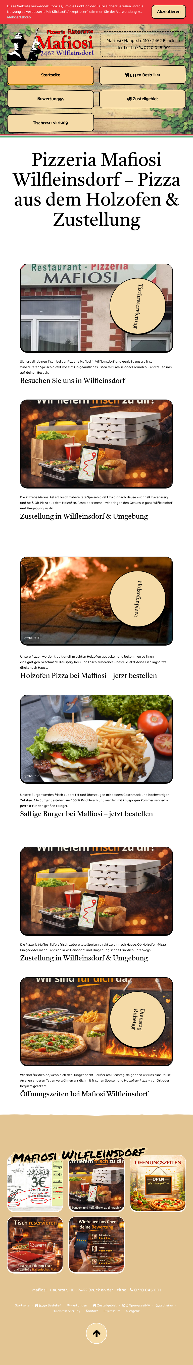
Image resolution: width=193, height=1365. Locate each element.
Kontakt (92, 1311)
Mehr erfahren (19, 17)
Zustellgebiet (105, 1305)
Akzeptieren (168, 11)
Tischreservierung (66, 1311)
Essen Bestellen (48, 1305)
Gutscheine (163, 1305)
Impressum (111, 1311)
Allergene (132, 1311)
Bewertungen (77, 1305)
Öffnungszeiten (136, 1305)
